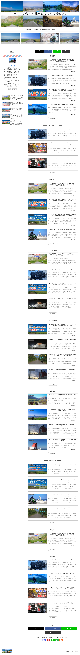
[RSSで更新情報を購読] (58, 641)
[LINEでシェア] (57, 51)
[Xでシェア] (40, 51)
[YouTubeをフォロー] (49, 641)
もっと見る (52, 118)
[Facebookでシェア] (48, 51)
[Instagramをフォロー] (46, 641)
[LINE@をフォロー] (52, 641)
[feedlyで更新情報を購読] (55, 641)
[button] (65, 51)
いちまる (12, 66)
